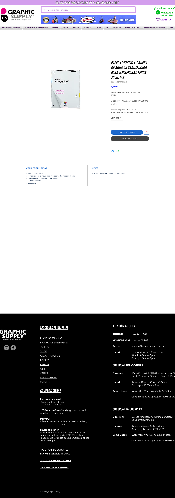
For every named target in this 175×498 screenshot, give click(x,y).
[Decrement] (113, 122)
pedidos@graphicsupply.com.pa (148, 346)
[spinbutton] (117, 122)
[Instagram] (6, 347)
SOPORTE (45, 381)
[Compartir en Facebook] (112, 151)
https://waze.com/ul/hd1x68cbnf (154, 434)
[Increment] (121, 122)
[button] (165, 19)
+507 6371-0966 (140, 339)
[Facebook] (13, 347)
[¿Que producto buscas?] (88, 9)
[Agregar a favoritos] (146, 132)
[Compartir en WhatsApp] (117, 151)
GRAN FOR (45, 377)
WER (42, 368)
